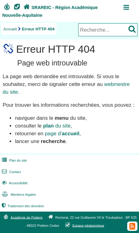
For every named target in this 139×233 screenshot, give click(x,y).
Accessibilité (14, 183)
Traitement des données (22, 206)
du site (57, 126)
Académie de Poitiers (27, 217)
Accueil (10, 29)
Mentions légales (18, 194)
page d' (62, 134)
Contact (11, 172)
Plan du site (14, 160)
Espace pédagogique (88, 225)
